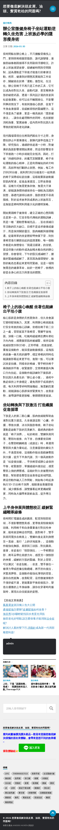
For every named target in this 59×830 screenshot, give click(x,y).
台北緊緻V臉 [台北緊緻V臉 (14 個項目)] (49, 774)
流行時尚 (7, 23)
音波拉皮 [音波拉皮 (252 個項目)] (38, 797)
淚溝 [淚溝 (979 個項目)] (26, 783)
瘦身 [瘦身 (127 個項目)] (52, 783)
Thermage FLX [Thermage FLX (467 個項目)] (20, 774)
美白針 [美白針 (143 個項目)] (47, 788)
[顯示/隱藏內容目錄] (46, 283)
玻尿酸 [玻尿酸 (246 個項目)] (35, 783)
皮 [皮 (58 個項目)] (6, 788)
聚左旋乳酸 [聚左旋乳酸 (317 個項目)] (10, 793)
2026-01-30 (19, 46)
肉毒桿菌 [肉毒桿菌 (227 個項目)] (32, 793)
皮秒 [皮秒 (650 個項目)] (13, 788)
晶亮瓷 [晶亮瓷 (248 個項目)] (18, 778)
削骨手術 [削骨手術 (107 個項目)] (35, 774)
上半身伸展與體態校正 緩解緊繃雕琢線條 (28, 296)
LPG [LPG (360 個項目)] (7, 774)
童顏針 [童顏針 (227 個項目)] (37, 788)
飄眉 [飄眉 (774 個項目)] (48, 797)
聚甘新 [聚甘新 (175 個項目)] (21, 793)
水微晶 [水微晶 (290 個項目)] (45, 778)
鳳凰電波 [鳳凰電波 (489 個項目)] (9, 802)
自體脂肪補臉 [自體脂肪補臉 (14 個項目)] (45, 793)
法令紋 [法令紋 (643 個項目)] (8, 783)
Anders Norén (20, 825)
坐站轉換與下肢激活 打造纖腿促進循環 (27, 292)
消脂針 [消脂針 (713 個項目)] (18, 783)
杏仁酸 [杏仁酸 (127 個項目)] (27, 778)
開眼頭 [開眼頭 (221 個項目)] (8, 797)
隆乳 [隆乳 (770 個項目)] (17, 797)
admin (10, 643)
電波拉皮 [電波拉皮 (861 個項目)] (26, 797)
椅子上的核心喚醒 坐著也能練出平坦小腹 (28, 287)
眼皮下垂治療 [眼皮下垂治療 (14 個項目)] (24, 788)
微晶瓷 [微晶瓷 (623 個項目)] (8, 778)
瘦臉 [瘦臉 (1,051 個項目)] (44, 783)
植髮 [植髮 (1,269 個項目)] (36, 778)
